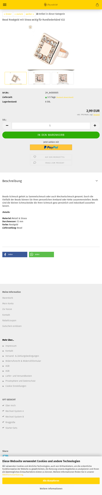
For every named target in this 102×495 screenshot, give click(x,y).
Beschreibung (12, 181)
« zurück (19, 14)
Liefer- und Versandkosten (18, 376)
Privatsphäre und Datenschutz (20, 381)
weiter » (30, 14)
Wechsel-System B (14, 416)
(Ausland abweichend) (64, 97)
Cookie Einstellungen (15, 386)
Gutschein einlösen (12, 326)
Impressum (11, 346)
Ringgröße (10, 422)
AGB (7, 366)
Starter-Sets (11, 428)
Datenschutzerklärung (12, 475)
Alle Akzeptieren (51, 480)
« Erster (8, 14)
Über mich (10, 405)
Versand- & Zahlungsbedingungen (22, 356)
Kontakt (9, 351)
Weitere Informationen (51, 488)
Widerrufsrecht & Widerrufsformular (23, 361)
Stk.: (4, 119)
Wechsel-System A (14, 411)
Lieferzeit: (7, 97)
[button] (14, 254)
